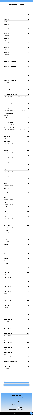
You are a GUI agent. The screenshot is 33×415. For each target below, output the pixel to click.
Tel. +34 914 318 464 (12, 401)
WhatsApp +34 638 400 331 (20, 401)
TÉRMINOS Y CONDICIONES (12, 409)
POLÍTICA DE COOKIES (20, 409)
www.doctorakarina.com (22, 403)
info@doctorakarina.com (13, 403)
